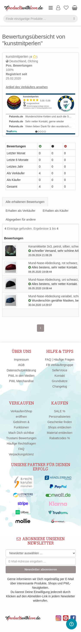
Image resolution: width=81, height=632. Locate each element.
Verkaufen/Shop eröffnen (21, 413)
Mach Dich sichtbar (21, 432)
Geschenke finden (60, 422)
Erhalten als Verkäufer (20, 210)
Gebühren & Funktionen (21, 424)
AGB (21, 365)
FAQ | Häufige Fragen (59, 359)
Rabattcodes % (59, 438)
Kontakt (60, 375)
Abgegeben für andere (21, 219)
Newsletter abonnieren (40, 569)
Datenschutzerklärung (21, 370)
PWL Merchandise (21, 381)
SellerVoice (59, 370)
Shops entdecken (59, 427)
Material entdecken (59, 432)
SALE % (59, 411)
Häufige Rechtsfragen (21, 443)
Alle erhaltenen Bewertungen (25, 202)
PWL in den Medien (21, 375)
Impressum (21, 359)
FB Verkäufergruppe (59, 365)
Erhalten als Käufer (55, 210)
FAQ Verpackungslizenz (21, 451)
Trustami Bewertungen (21, 438)
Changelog (59, 386)
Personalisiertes (59, 416)
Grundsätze (59, 381)
